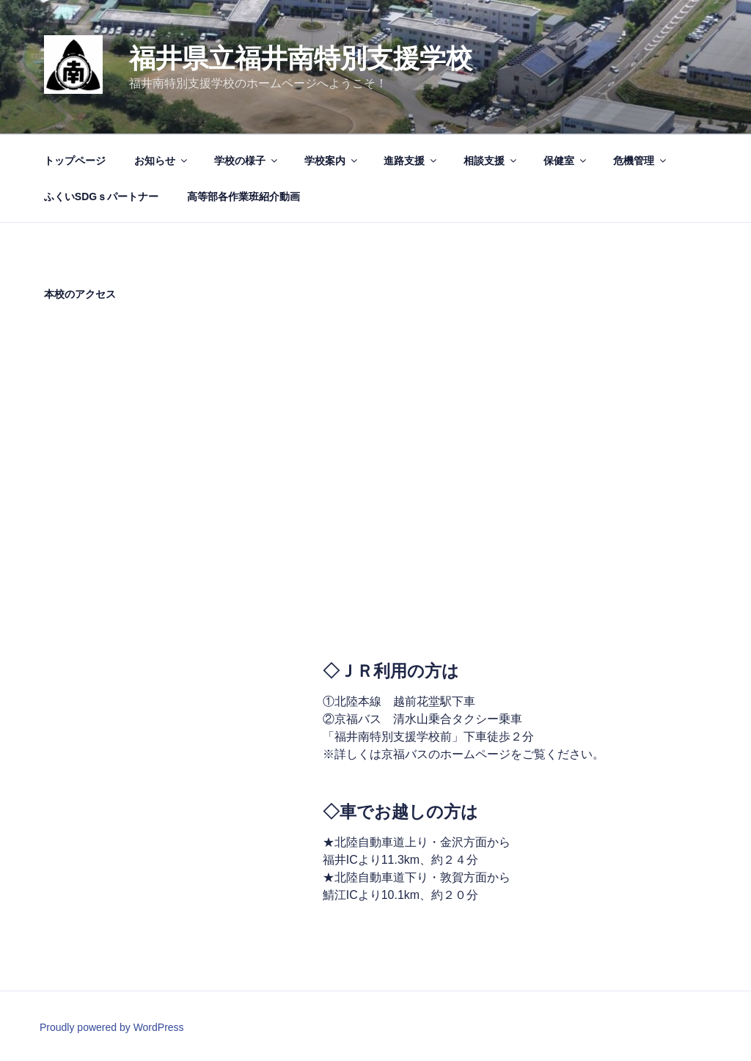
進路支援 (411, 160)
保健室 (565, 160)
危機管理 (640, 160)
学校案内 (331, 160)
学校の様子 (246, 160)
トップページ (75, 160)
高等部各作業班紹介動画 (243, 196)
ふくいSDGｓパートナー (101, 196)
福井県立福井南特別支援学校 (300, 58)
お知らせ (161, 160)
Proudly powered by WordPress (112, 1027)
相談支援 (491, 160)
